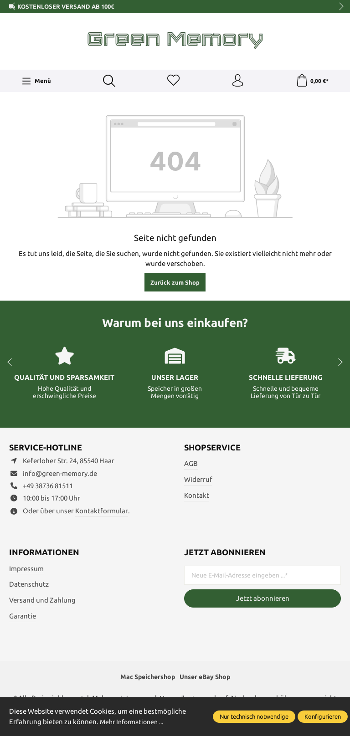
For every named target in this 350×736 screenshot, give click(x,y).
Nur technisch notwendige (254, 716)
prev (13, 7)
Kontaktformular (101, 512)
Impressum (26, 569)
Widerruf (198, 481)
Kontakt (196, 497)
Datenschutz (29, 585)
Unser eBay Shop (207, 678)
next (338, 7)
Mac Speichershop (145, 678)
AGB (191, 465)
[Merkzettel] (173, 81)
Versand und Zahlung (42, 601)
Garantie (22, 617)
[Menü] (36, 82)
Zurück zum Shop (175, 284)
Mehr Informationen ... (135, 722)
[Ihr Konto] (237, 81)
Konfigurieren (322, 716)
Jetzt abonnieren (262, 599)
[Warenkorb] (312, 81)
